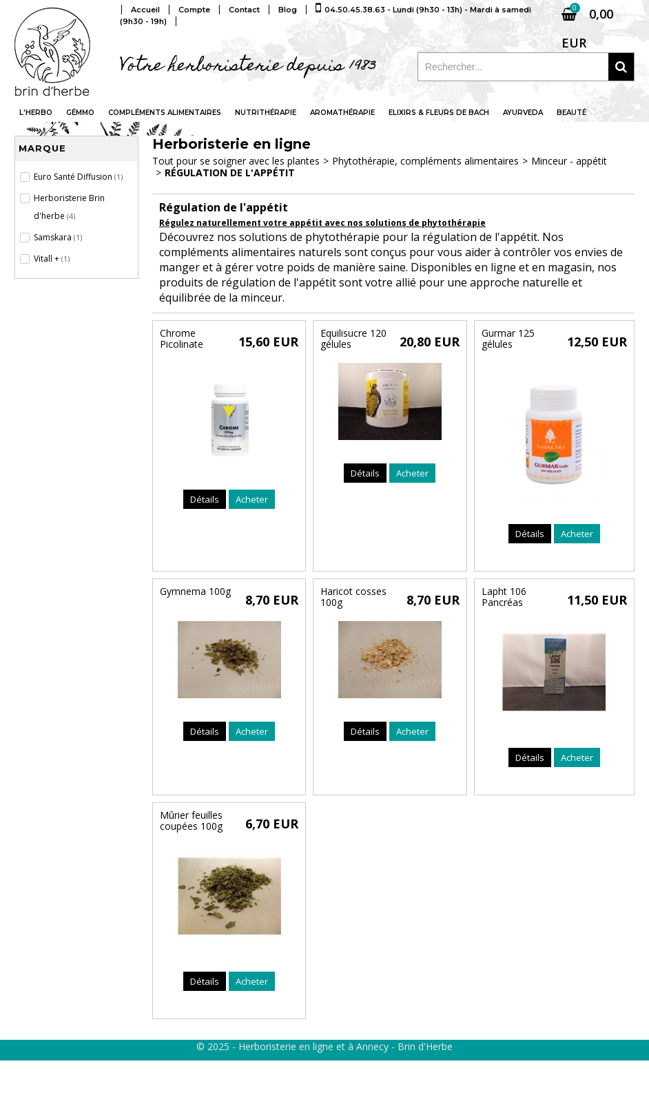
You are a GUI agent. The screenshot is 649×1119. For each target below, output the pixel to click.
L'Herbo (35, 112)
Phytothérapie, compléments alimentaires (425, 160)
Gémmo (80, 112)
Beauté (571, 112)
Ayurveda (523, 112)
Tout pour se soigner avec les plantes (236, 160)
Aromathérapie (342, 112)
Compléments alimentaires (164, 112)
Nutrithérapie (265, 112)
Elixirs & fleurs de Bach (439, 112)
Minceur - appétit (569, 160)
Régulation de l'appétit (230, 172)
